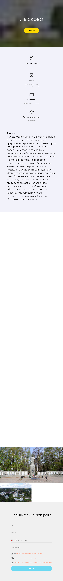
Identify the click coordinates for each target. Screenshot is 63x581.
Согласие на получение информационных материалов (31, 558)
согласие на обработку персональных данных (29, 553)
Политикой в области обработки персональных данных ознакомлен (33, 562)
